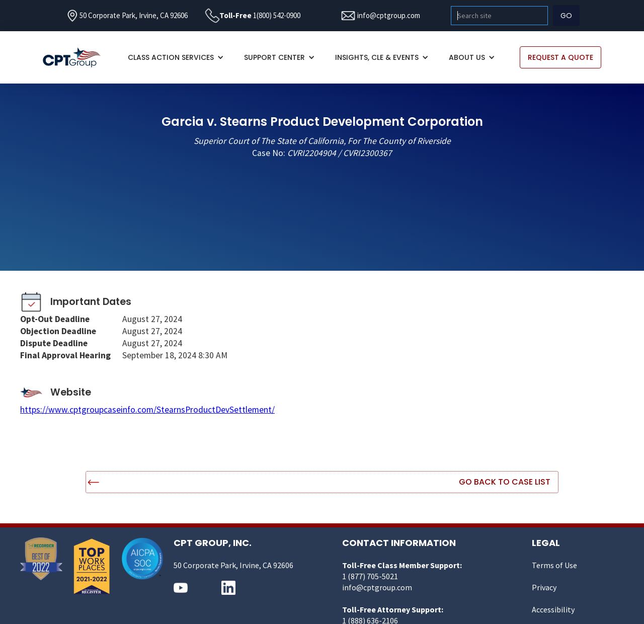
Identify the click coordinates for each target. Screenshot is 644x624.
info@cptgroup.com (388, 15)
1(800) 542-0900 (276, 15)
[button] (176, 57)
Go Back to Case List (504, 482)
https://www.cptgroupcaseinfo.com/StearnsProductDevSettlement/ (147, 409)
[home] (77, 57)
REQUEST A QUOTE (560, 57)
